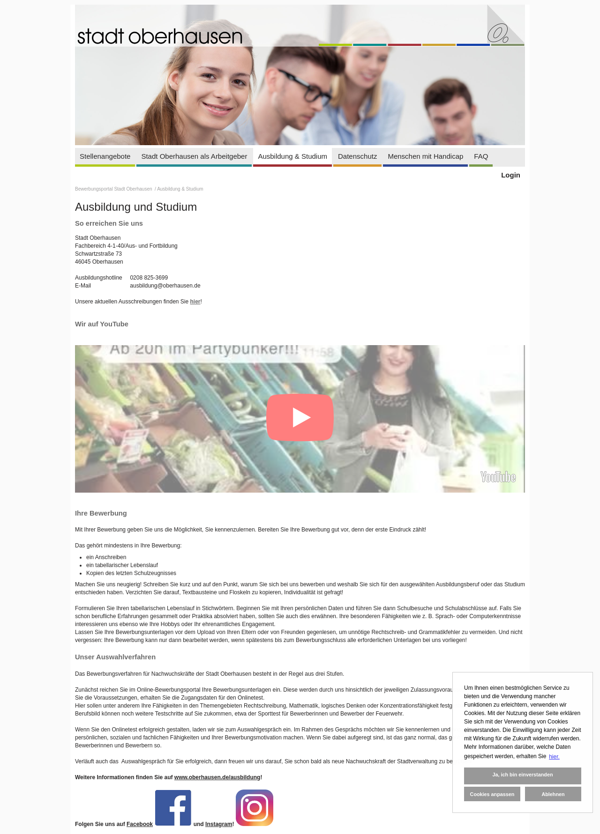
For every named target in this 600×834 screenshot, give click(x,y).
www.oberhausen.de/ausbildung (217, 777)
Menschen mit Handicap (425, 156)
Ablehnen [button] (552, 794)
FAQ (481, 156)
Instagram (218, 824)
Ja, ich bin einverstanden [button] (522, 774)
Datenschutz (357, 156)
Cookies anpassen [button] (492, 794)
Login (510, 175)
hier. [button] (554, 756)
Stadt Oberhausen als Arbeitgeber (194, 156)
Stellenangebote (105, 156)
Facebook (140, 824)
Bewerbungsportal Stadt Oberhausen (114, 189)
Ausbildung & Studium (292, 156)
